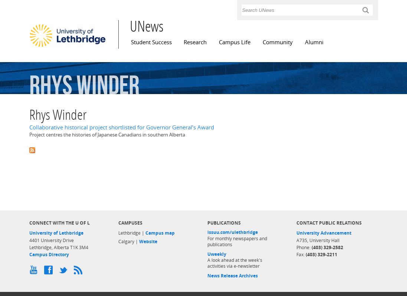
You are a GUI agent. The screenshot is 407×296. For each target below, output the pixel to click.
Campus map (160, 233)
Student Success (151, 42)
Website (148, 241)
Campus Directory (49, 254)
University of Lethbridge (56, 233)
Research (195, 42)
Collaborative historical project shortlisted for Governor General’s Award (121, 127)
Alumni (314, 42)
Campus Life (234, 42)
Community (278, 42)
